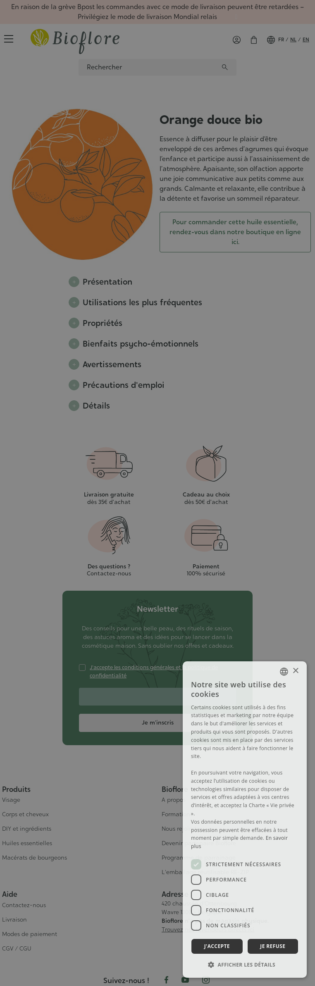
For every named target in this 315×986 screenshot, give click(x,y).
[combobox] (284, 672)
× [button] (295, 671)
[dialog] (245, 819)
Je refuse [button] (272, 946)
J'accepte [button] (217, 946)
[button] (244, 964)
